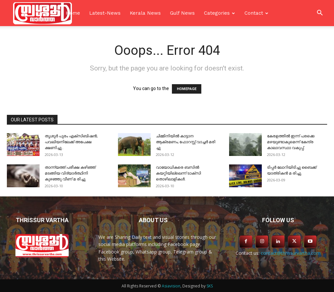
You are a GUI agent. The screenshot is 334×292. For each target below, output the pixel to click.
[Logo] (42, 13)
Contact (253, 13)
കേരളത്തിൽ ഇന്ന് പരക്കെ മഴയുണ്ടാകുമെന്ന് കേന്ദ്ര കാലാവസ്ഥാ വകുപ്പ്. (290, 142)
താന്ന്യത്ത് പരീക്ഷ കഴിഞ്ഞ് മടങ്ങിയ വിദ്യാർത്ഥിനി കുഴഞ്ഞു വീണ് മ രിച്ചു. (70, 173)
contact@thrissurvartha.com (291, 253)
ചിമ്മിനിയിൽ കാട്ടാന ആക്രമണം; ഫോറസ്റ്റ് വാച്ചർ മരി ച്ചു (185, 142)
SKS (210, 286)
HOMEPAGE (186, 89)
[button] (319, 13)
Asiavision (171, 286)
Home (73, 13)
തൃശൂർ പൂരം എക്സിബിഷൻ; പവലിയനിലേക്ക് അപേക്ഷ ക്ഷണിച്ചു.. (71, 142)
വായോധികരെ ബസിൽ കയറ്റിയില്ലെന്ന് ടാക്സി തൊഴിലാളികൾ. (178, 173)
